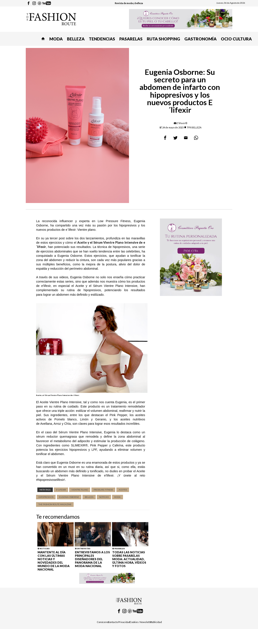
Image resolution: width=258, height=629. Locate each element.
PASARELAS (131, 38)
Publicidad (156, 622)
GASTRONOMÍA (200, 38)
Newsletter (146, 622)
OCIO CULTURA (236, 38)
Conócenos (103, 622)
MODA (56, 38)
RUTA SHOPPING (163, 38)
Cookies (134, 622)
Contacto (113, 622)
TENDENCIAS (102, 38)
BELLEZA (76, 38)
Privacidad (124, 622)
